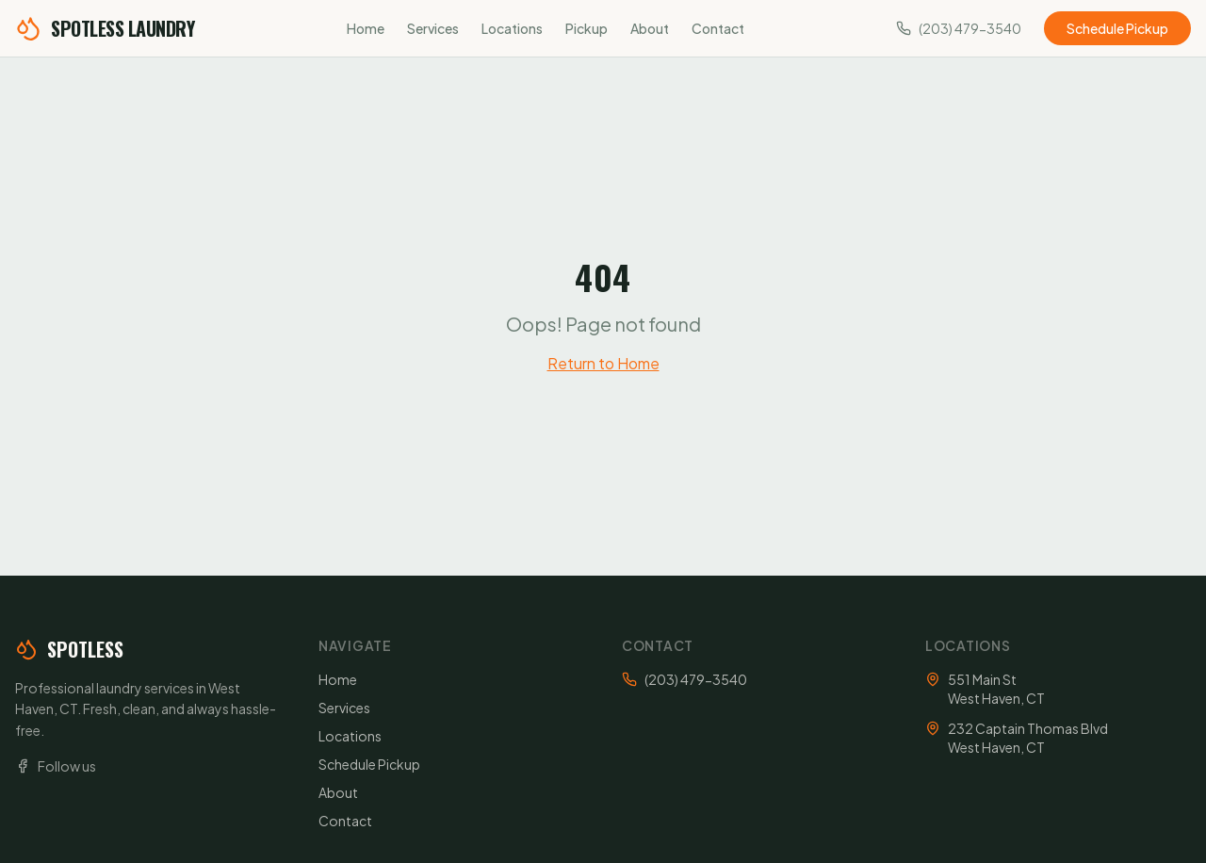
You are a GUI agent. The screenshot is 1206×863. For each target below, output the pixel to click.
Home (365, 28)
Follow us (55, 765)
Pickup (586, 28)
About (649, 28)
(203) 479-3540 (695, 679)
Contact (718, 28)
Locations (512, 28)
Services (433, 28)
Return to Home (603, 363)
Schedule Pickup (1117, 28)
